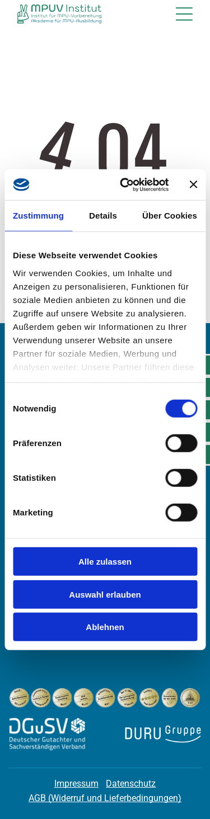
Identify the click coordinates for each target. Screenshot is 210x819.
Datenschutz (131, 783)
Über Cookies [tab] (169, 215)
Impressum (76, 783)
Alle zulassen (105, 561)
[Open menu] (184, 14)
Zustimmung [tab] (38, 215)
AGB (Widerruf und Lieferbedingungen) (105, 798)
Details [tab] (103, 215)
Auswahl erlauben (105, 594)
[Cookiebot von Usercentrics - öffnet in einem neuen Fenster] (125, 184)
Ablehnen (105, 627)
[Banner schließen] (193, 184)
